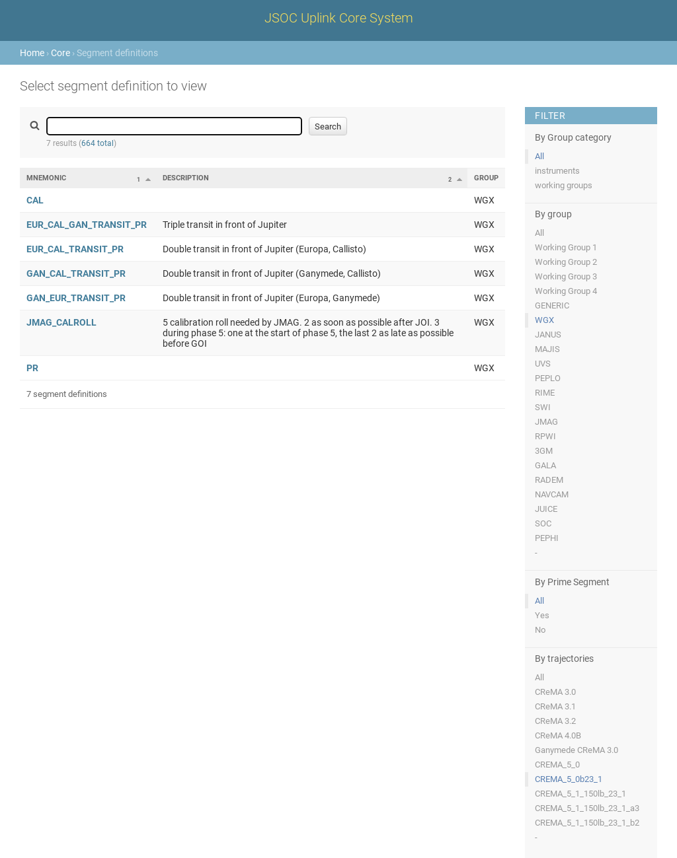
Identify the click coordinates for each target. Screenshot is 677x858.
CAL (35, 200)
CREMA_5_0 (557, 764)
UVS (543, 364)
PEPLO (548, 378)
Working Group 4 (566, 291)
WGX (544, 320)
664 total (97, 143)
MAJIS (547, 349)
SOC (543, 523)
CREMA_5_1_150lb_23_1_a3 (587, 808)
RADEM (549, 480)
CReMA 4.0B (558, 735)
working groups (563, 185)
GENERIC (552, 305)
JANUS (548, 335)
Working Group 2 (566, 262)
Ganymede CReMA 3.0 (576, 750)
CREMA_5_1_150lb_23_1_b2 (587, 823)
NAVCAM (552, 494)
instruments (557, 171)
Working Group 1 (566, 247)
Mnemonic (46, 178)
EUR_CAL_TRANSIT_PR (75, 249)
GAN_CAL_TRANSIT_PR (76, 273)
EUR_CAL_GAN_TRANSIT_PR (86, 224)
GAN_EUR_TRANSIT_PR (76, 298)
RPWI (545, 436)
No (540, 630)
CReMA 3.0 (555, 692)
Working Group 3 (566, 276)
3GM (544, 451)
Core (60, 53)
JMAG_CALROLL (61, 322)
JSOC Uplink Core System (338, 18)
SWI (543, 407)
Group (486, 178)
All (539, 156)
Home (32, 53)
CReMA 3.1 (555, 706)
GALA (545, 465)
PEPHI (547, 538)
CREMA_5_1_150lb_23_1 (580, 794)
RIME (545, 393)
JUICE (546, 509)
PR (32, 368)
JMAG (546, 422)
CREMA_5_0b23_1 (568, 779)
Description (186, 178)
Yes (542, 615)
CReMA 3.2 (555, 721)
